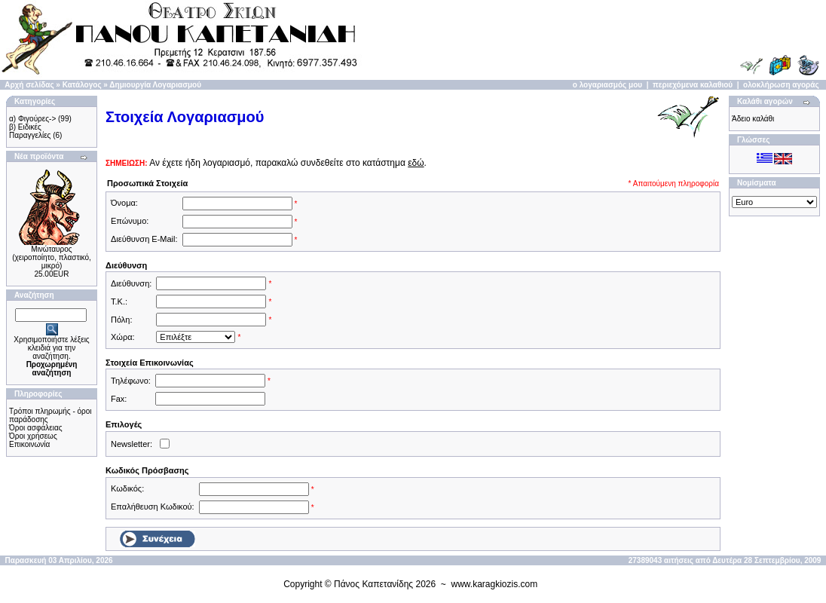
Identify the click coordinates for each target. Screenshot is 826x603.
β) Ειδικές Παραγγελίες (29, 131)
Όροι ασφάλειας (36, 428)
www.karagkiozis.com (494, 584)
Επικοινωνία (29, 444)
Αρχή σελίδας (29, 85)
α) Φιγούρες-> (32, 119)
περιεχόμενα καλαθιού (693, 85)
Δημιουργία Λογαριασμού (155, 85)
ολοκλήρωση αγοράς (781, 85)
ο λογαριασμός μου (607, 85)
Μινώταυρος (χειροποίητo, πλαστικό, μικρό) (51, 257)
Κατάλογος (82, 85)
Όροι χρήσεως (33, 436)
